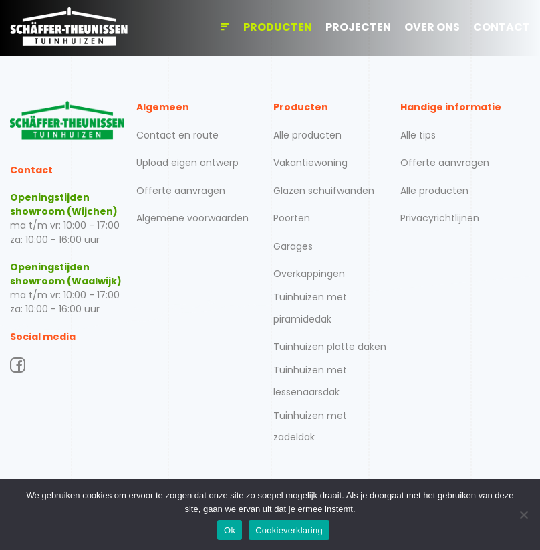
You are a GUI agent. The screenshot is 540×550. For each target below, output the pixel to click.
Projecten (358, 27)
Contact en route (177, 135)
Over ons (432, 27)
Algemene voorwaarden (192, 218)
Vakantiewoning (310, 162)
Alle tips (418, 135)
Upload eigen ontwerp (187, 162)
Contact (501, 27)
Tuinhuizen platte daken (329, 346)
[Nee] (523, 514)
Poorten (291, 218)
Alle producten (307, 135)
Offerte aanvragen (180, 190)
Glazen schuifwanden (323, 190)
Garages (293, 246)
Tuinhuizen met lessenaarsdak (310, 380)
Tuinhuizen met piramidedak (310, 307)
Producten (277, 27)
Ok (229, 530)
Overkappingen (309, 273)
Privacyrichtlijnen (439, 218)
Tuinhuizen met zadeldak (310, 426)
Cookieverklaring (289, 530)
